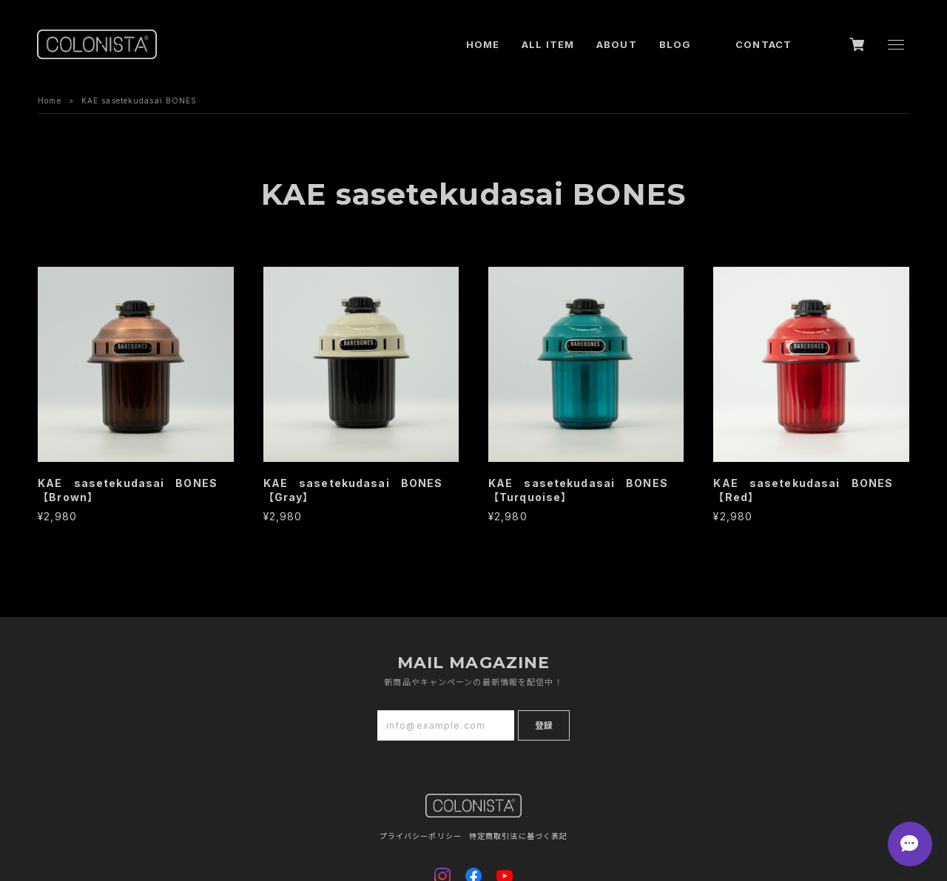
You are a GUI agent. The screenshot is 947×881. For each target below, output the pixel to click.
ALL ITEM (548, 44)
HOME (482, 44)
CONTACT (763, 44)
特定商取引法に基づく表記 (518, 835)
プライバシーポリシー (421, 835)
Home (49, 100)
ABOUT (616, 44)
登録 (544, 725)
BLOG (675, 44)
